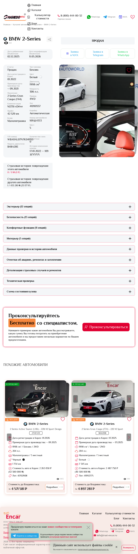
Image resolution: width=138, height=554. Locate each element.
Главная (36, 5)
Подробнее (54, 487)
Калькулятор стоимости (120, 513)
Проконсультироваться (108, 327)
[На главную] (13, 17)
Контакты (37, 28)
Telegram (119, 531)
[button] (63, 111)
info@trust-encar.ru (107, 535)
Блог (34, 23)
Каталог (36, 10)
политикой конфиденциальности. (93, 549)
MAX (132, 531)
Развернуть (128, 547)
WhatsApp (103, 531)
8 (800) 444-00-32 (124, 525)
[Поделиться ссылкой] (49, 39)
